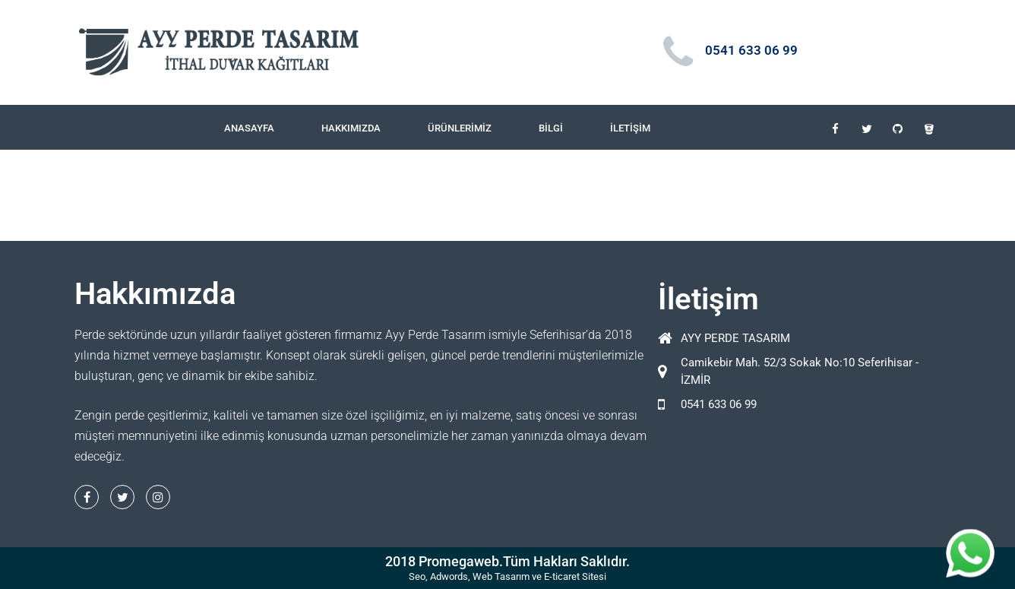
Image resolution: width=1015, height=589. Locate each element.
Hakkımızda (351, 128)
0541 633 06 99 (751, 50)
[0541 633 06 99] (678, 52)
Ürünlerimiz (460, 128)
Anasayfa (249, 128)
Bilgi (551, 128)
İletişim (630, 128)
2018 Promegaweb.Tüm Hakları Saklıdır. (507, 561)
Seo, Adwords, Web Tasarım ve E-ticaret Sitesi (507, 576)
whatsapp (970, 537)
